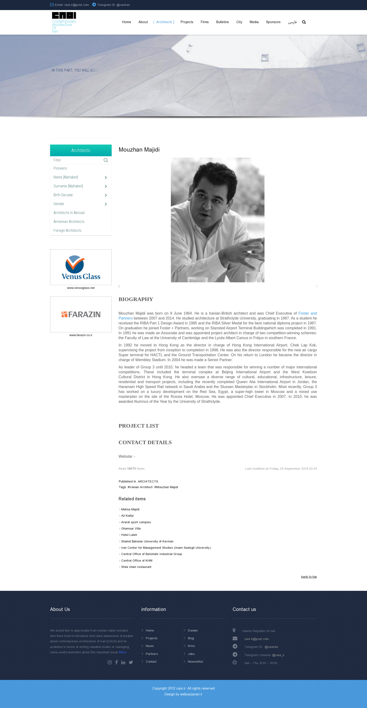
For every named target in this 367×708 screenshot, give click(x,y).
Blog (191, 638)
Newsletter (195, 661)
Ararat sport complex (136, 522)
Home (150, 630)
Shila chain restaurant (136, 567)
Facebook (116, 662)
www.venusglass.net (81, 288)
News (150, 646)
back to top (309, 576)
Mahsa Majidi (130, 509)
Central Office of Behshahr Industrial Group (151, 554)
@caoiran (123, 4)
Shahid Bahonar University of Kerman (147, 541)
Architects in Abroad (69, 213)
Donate (193, 630)
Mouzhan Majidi (167, 487)
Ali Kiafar (127, 515)
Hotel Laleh (129, 534)
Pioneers (60, 168)
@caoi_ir (278, 655)
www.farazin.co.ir (80, 335)
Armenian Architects (69, 221)
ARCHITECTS (148, 481)
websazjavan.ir (191, 694)
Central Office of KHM (136, 560)
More (122, 652)
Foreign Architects (67, 230)
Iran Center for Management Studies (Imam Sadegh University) (166, 547)
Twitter (131, 662)
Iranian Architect (141, 487)
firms (191, 646)
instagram (110, 662)
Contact (151, 661)
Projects (152, 638)
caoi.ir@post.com (256, 639)
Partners (152, 654)
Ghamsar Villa (131, 528)
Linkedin (123, 662)
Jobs (191, 654)
